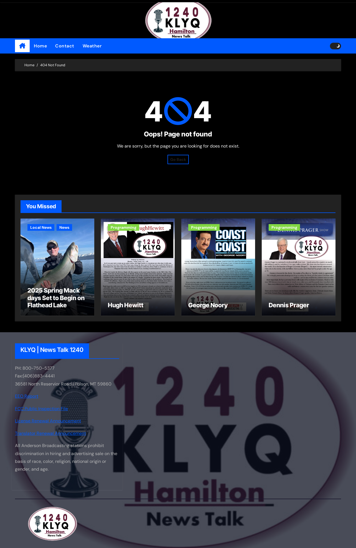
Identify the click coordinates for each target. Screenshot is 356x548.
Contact (64, 46)
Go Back (178, 159)
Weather (92, 46)
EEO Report (26, 396)
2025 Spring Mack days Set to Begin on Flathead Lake (56, 298)
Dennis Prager (289, 305)
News (64, 227)
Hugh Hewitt (125, 305)
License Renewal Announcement (48, 421)
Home (40, 46)
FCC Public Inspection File (41, 409)
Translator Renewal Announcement (50, 433)
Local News (41, 227)
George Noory (208, 305)
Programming (123, 227)
